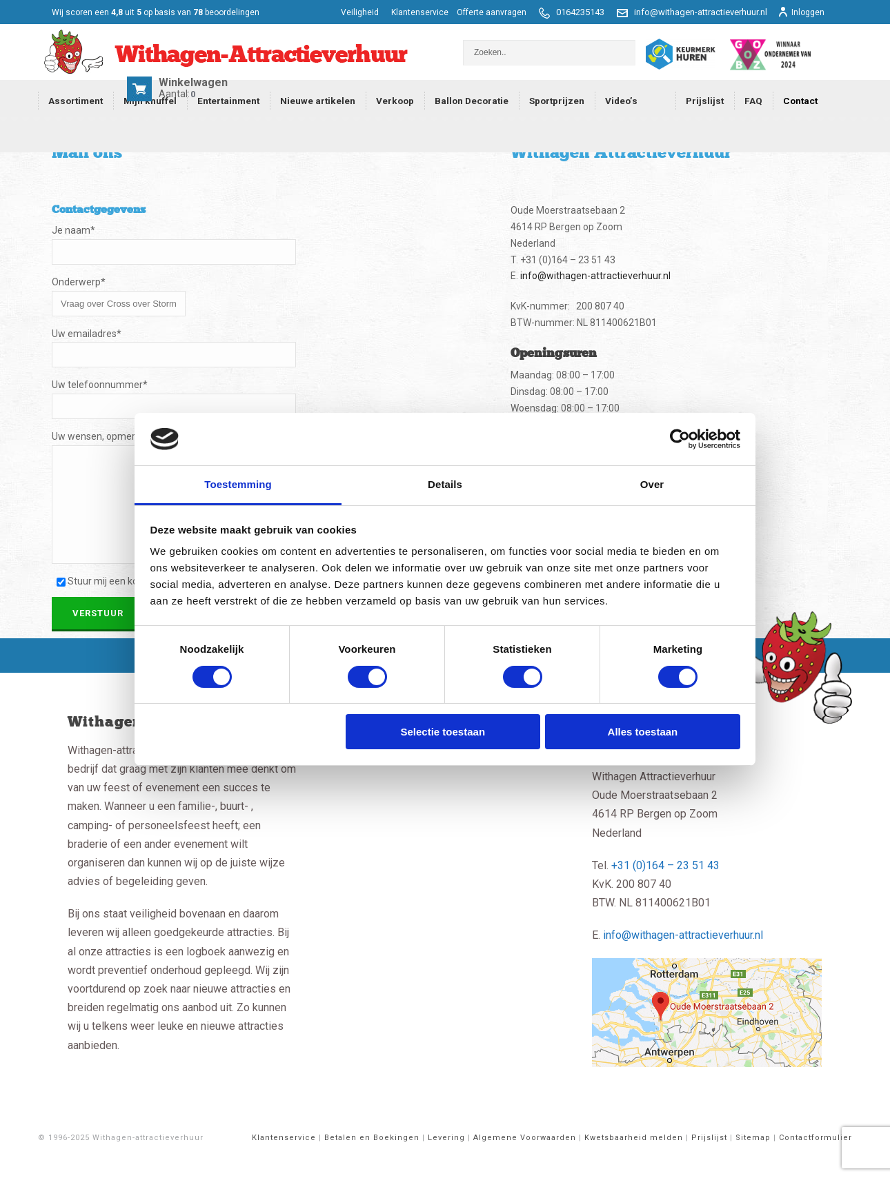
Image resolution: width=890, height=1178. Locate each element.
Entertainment (228, 100)
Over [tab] (652, 484)
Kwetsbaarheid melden (633, 1158)
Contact (800, 100)
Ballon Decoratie (471, 100)
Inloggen (801, 12)
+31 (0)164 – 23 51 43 (665, 886)
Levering (446, 1158)
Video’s (621, 100)
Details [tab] (445, 484)
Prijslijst (705, 100)
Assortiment (75, 100)
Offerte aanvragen (491, 12)
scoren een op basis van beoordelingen (155, 12)
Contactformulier (815, 1158)
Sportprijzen (556, 100)
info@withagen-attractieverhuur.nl (700, 12)
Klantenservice (419, 12)
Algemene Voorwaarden (524, 1158)
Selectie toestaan (443, 732)
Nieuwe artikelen (317, 100)
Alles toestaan (643, 732)
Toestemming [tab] (238, 484)
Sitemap (753, 1158)
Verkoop (395, 100)
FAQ (753, 100)
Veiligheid (361, 12)
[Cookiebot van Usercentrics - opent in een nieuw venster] (680, 439)
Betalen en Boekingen (371, 1158)
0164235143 (580, 12)
